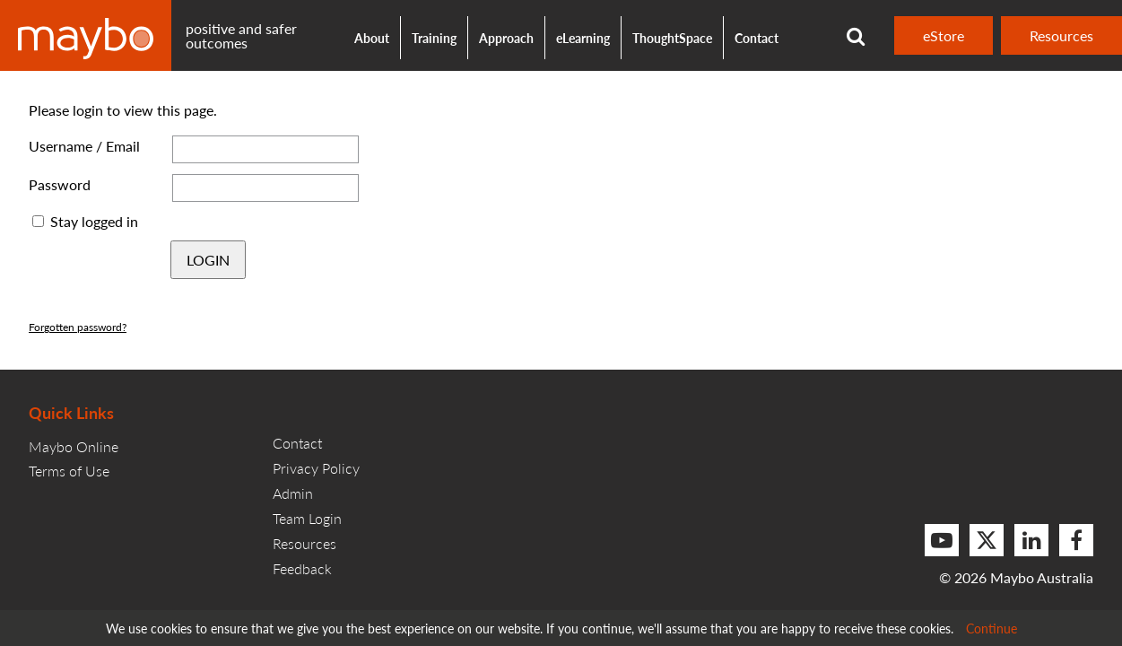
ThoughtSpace (672, 38)
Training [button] (434, 38)
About (371, 38)
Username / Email (84, 145)
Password (60, 184)
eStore (943, 35)
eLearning (583, 38)
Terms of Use (69, 470)
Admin (293, 493)
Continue (991, 628)
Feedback (302, 568)
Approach (506, 38)
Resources (1061, 35)
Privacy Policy (316, 468)
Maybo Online (73, 446)
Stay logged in (94, 221)
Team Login (307, 518)
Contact (756, 38)
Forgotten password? (77, 327)
